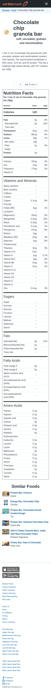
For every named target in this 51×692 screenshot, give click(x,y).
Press (4, 610)
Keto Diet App (7, 629)
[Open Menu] (46, 4)
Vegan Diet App (8, 632)
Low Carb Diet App (9, 645)
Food (13, 10)
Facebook (7, 677)
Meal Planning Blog (9, 596)
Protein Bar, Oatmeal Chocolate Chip (29, 522)
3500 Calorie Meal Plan (11, 670)
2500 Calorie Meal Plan (11, 667)
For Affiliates (7, 613)
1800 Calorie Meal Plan (11, 664)
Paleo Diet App (8, 639)
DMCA (4, 619)
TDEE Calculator (8, 590)
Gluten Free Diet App (10, 654)
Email (6, 684)
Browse (5, 10)
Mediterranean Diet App (11, 635)
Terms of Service (8, 622)
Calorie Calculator (9, 587)
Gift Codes (6, 599)
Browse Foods (7, 584)
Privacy (5, 616)
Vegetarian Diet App (10, 642)
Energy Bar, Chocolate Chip (24, 501)
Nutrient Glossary (9, 593)
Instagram (7, 680)
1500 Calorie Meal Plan (11, 661)
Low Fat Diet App (8, 648)
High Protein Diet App (10, 651)
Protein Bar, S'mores (21, 493)
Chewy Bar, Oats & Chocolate (25, 542)
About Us (5, 606)
